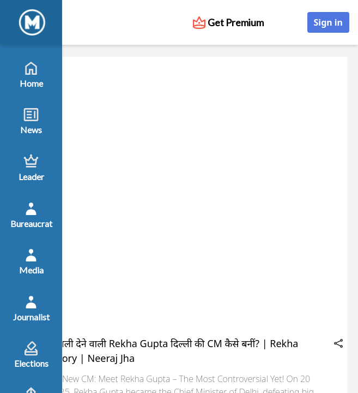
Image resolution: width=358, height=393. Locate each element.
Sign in (328, 22)
